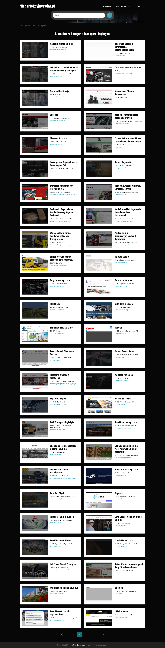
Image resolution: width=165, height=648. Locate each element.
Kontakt (139, 6)
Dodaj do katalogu (123, 6)
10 (97, 635)
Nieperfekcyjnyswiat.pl (37, 5)
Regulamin (106, 6)
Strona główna (25, 26)
